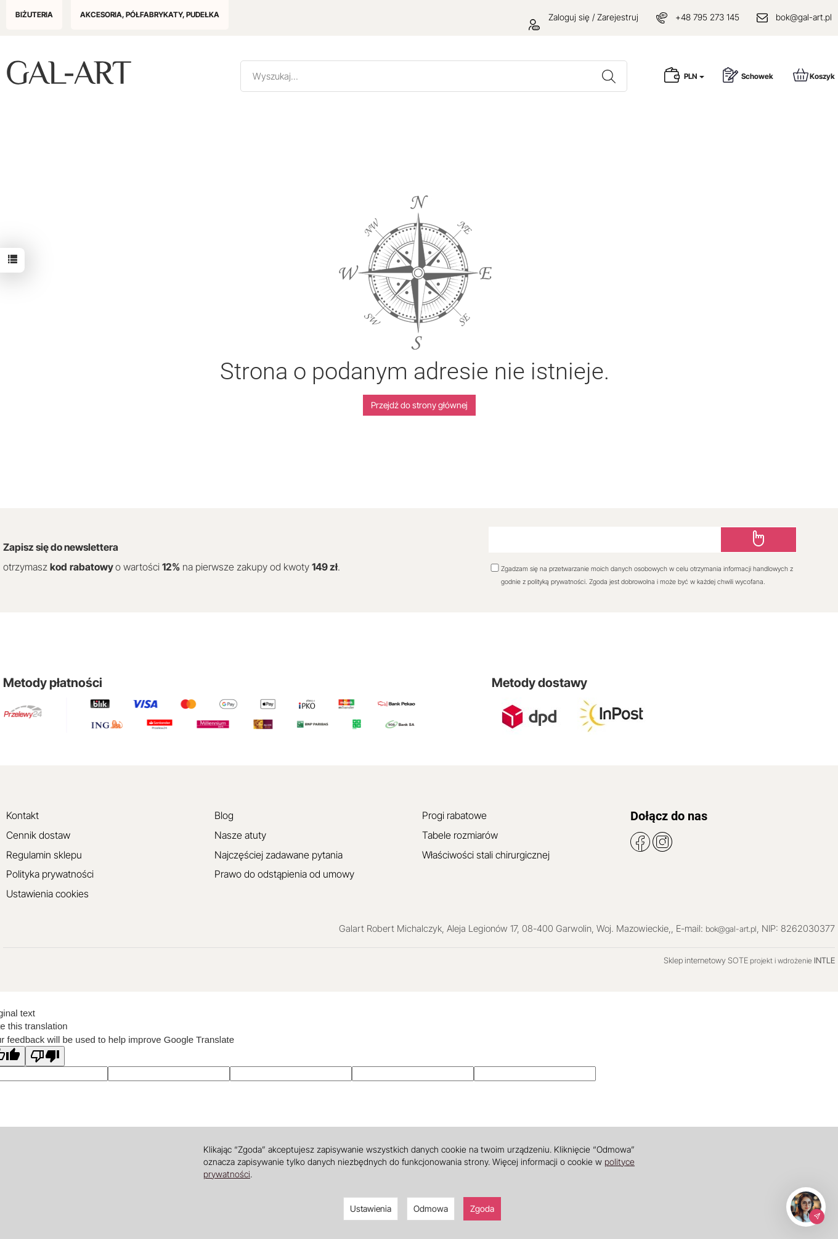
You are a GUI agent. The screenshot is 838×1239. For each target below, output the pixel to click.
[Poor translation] (45, 1056)
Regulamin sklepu (44, 855)
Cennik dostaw (38, 835)
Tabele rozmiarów (460, 835)
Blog (224, 815)
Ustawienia (370, 1208)
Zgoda (482, 1208)
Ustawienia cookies (47, 893)
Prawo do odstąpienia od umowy (284, 874)
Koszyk (814, 75)
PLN (694, 76)
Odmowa (430, 1208)
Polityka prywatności (50, 874)
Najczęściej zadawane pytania (278, 855)
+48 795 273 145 (707, 17)
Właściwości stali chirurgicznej (486, 855)
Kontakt (22, 815)
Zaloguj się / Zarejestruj (583, 17)
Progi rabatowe (454, 815)
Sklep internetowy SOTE (706, 960)
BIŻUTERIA (34, 14)
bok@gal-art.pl (804, 17)
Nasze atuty (240, 835)
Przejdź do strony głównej (419, 405)
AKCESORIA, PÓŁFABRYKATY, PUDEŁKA (149, 14)
